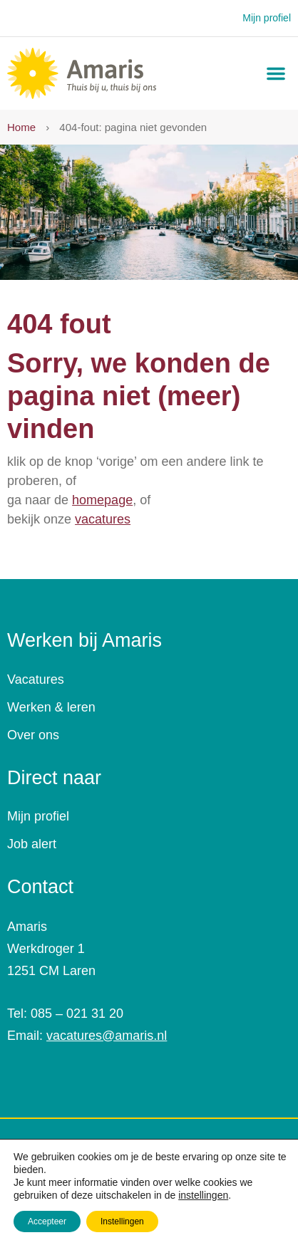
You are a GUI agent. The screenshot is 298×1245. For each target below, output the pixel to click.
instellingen (203, 1195)
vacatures (102, 519)
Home (21, 127)
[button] (276, 73)
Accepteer (47, 1221)
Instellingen (122, 1221)
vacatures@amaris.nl (106, 1035)
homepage (102, 500)
